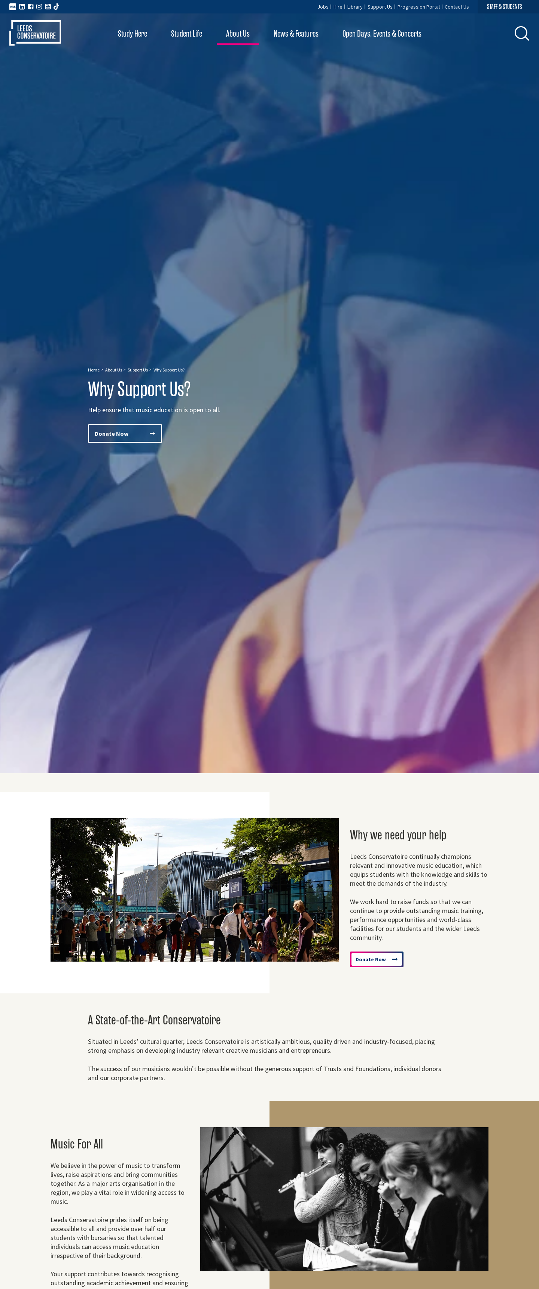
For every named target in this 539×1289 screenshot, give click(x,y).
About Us (238, 33)
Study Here (132, 33)
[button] (522, 33)
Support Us (380, 6)
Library (355, 6)
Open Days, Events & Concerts (381, 33)
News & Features (296, 33)
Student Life (186, 33)
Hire (338, 6)
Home (94, 370)
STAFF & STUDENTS (504, 7)
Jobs (323, 6)
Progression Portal (419, 6)
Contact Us (457, 6)
